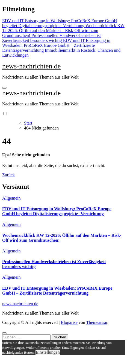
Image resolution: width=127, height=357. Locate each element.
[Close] (4, 333)
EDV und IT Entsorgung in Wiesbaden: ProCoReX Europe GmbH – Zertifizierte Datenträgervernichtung (57, 290)
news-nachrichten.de (31, 66)
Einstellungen (48, 352)
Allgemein (11, 198)
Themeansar (96, 322)
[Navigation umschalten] (4, 88)
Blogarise (69, 322)
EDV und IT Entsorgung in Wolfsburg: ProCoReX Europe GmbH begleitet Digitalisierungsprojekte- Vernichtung (56, 211)
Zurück (8, 174)
